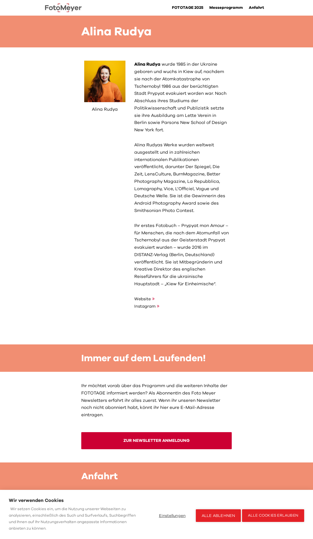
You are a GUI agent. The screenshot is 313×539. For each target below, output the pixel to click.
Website (143, 299)
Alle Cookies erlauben (273, 514)
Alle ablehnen (216, 515)
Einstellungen (170, 515)
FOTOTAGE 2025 (186, 8)
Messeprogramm (225, 8)
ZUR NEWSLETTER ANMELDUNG (156, 441)
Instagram (145, 306)
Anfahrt (256, 8)
